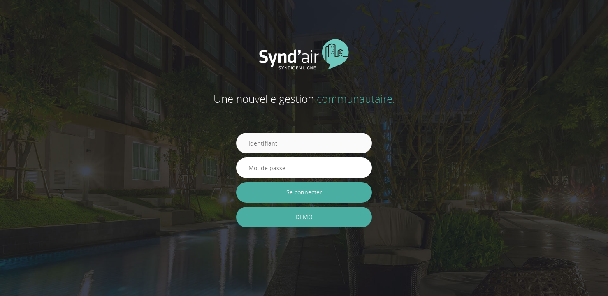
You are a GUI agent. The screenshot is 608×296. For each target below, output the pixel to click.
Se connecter (304, 192)
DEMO (304, 217)
